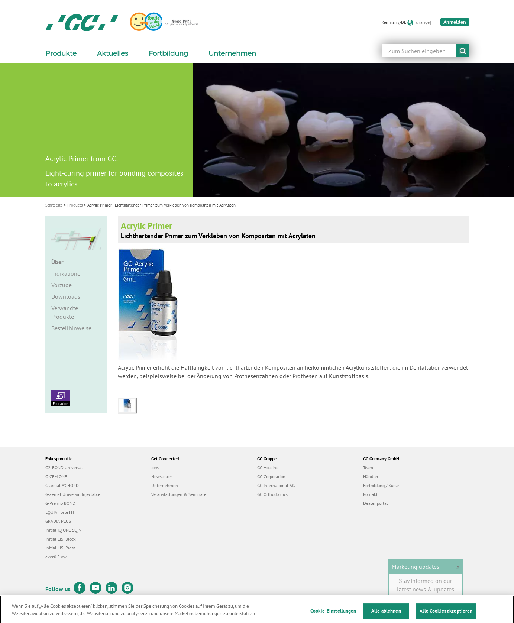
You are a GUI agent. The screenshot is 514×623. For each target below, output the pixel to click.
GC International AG (276, 485)
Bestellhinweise (71, 328)
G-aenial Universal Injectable (72, 494)
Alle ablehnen (386, 615)
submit (462, 50)
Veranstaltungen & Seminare (178, 494)
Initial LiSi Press (60, 548)
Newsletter (161, 476)
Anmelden (454, 22)
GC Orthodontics (272, 494)
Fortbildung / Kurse (381, 485)
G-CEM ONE (56, 476)
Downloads (65, 296)
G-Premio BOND (60, 503)
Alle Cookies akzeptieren (446, 615)
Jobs (155, 467)
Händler (370, 476)
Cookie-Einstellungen (333, 615)
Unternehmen (164, 485)
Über (57, 262)
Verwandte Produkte (64, 312)
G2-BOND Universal (64, 467)
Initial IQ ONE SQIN (63, 530)
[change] (422, 22)
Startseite (54, 205)
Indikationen (67, 273)
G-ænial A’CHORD (62, 485)
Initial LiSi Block (60, 539)
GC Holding (267, 467)
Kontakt (370, 494)
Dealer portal (375, 503)
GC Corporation (271, 476)
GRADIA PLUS (58, 521)
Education (60, 398)
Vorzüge (61, 285)
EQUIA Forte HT (60, 512)
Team (368, 467)
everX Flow (56, 556)
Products (75, 205)
